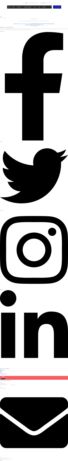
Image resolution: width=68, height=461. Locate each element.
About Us (1, 369)
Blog (0, 371)
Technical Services (2, 370)
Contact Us (1, 372)
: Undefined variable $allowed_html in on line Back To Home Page (34, 25)
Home (1, 16)
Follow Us (3, 378)
